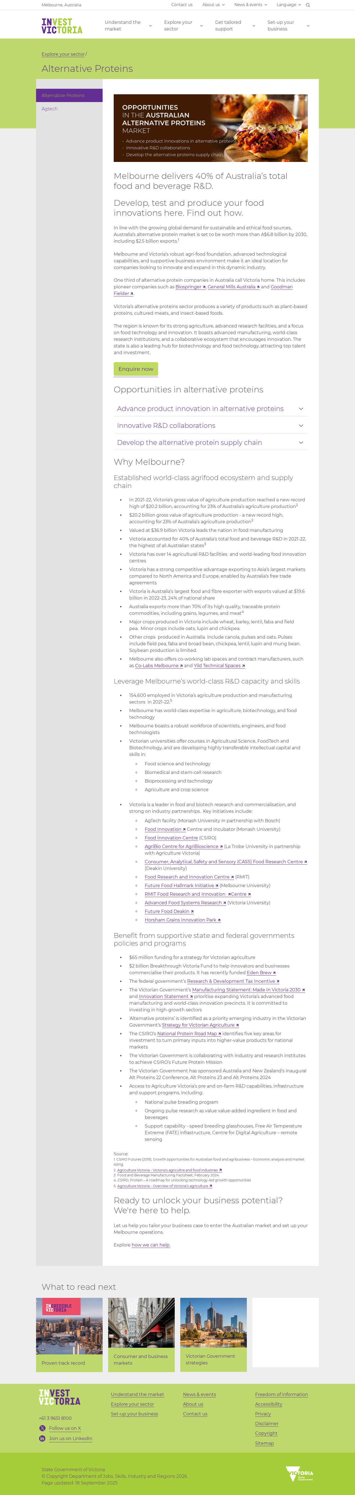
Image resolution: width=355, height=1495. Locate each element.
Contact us (181, 4)
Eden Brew (259, 972)
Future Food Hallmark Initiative (179, 885)
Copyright (266, 1433)
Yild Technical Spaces (217, 665)
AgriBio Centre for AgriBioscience (182, 846)
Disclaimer (266, 1423)
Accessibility (268, 1404)
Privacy (263, 1414)
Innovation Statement (164, 996)
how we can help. (151, 1245)
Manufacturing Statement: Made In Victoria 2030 (246, 990)
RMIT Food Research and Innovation (186, 894)
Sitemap (264, 1443)
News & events (248, 4)
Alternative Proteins (63, 95)
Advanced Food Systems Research (183, 902)
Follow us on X (65, 1428)
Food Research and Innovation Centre (187, 877)
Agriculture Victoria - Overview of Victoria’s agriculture (162, 1186)
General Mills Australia (231, 287)
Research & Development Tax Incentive (231, 981)
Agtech (50, 108)
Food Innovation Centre (171, 838)
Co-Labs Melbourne (157, 665)
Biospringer (188, 287)
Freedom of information (281, 1394)
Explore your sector (178, 26)
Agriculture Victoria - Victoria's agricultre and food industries (167, 1170)
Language (286, 4)
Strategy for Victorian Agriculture (198, 1025)
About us (211, 4)
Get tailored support (228, 26)
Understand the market (123, 26)
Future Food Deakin (167, 911)
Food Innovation (163, 829)
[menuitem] (69, 95)
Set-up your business (281, 26)
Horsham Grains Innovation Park (180, 920)
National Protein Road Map (187, 1033)
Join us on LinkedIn (70, 1438)
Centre (239, 894)
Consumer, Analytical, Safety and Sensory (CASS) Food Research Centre (224, 861)
